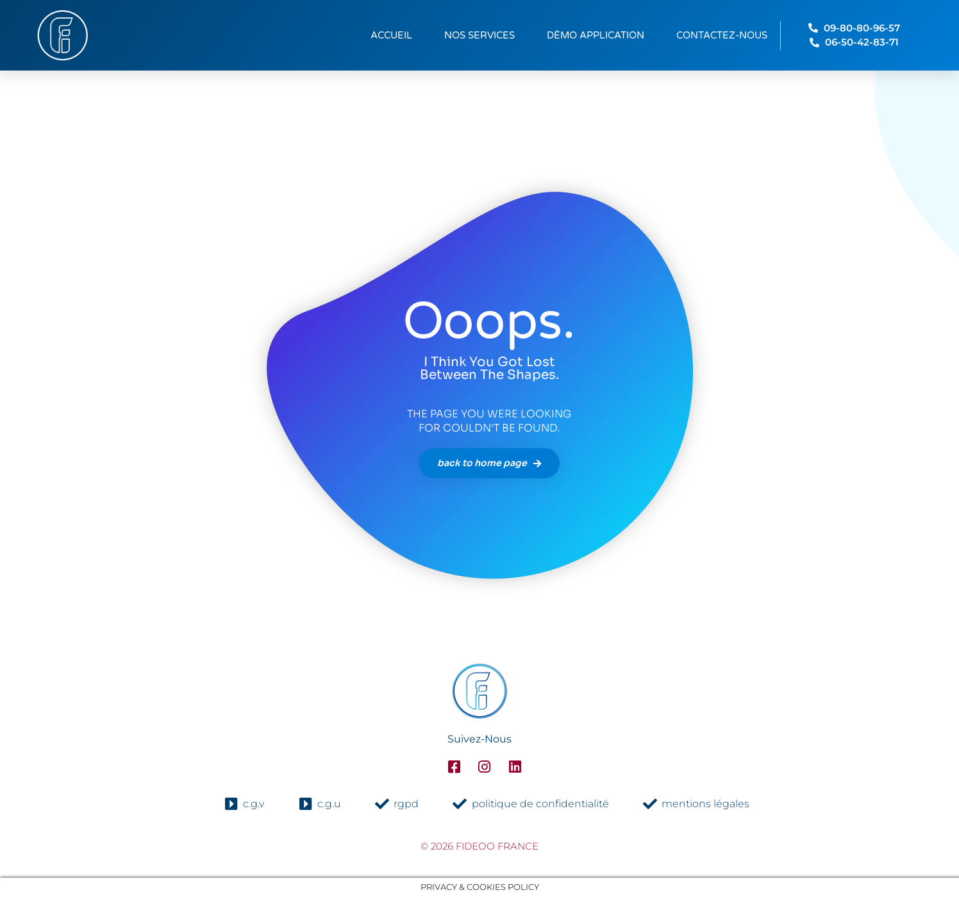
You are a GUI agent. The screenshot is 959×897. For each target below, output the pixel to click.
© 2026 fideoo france (479, 846)
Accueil (391, 35)
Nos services (479, 35)
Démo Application (595, 35)
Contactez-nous (721, 35)
